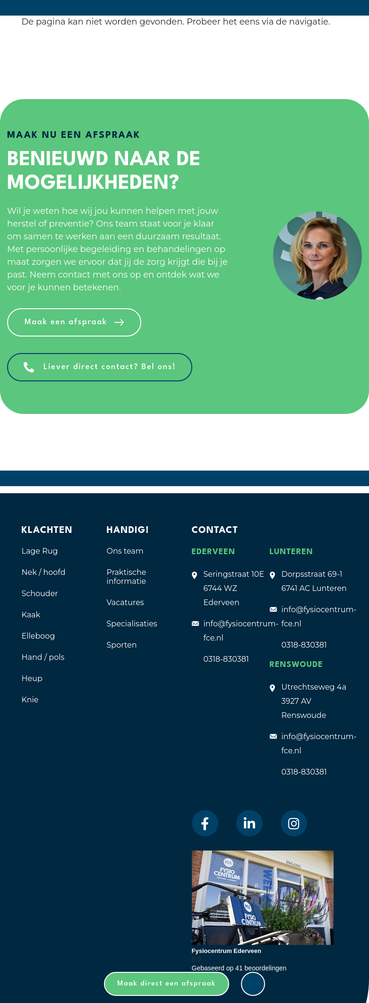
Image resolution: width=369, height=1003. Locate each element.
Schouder (40, 593)
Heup (32, 678)
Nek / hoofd (44, 572)
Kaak (31, 614)
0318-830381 (226, 659)
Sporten (122, 645)
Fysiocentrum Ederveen (226, 950)
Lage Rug (40, 551)
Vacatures (125, 602)
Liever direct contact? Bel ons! (109, 367)
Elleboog (38, 636)
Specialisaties (132, 623)
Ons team (125, 551)
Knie (30, 699)
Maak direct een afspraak (166, 983)
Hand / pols (43, 657)
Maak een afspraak (66, 322)
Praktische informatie (126, 577)
